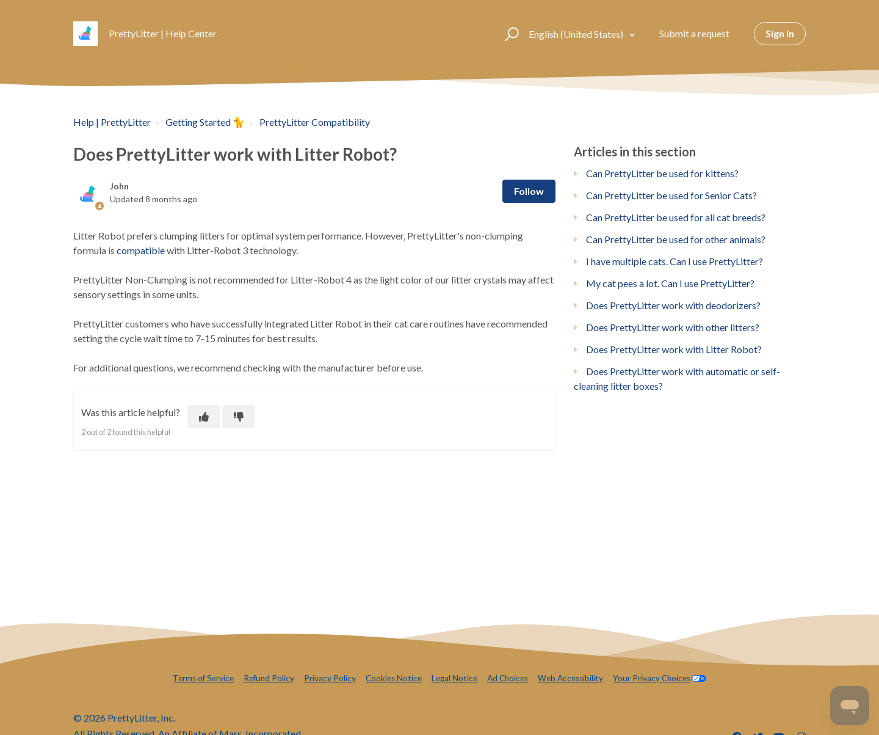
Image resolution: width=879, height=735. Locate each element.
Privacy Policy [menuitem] (330, 678)
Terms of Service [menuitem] (203, 678)
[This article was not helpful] (238, 416)
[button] (510, 33)
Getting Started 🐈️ (205, 122)
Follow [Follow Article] (529, 191)
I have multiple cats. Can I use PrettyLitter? (674, 261)
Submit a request (694, 33)
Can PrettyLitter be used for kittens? (662, 173)
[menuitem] (659, 678)
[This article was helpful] (203, 416)
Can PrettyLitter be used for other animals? (675, 239)
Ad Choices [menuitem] (507, 678)
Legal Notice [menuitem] (454, 678)
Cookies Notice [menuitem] (394, 678)
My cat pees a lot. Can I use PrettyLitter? (670, 283)
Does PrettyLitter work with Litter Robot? (674, 349)
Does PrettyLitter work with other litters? (672, 327)
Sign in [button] (779, 33)
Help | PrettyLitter (112, 122)
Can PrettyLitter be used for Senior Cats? (671, 195)
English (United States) (577, 34)
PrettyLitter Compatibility (314, 122)
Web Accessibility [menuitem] (570, 678)
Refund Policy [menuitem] (269, 678)
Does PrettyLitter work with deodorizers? (673, 305)
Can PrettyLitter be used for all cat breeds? (675, 217)
